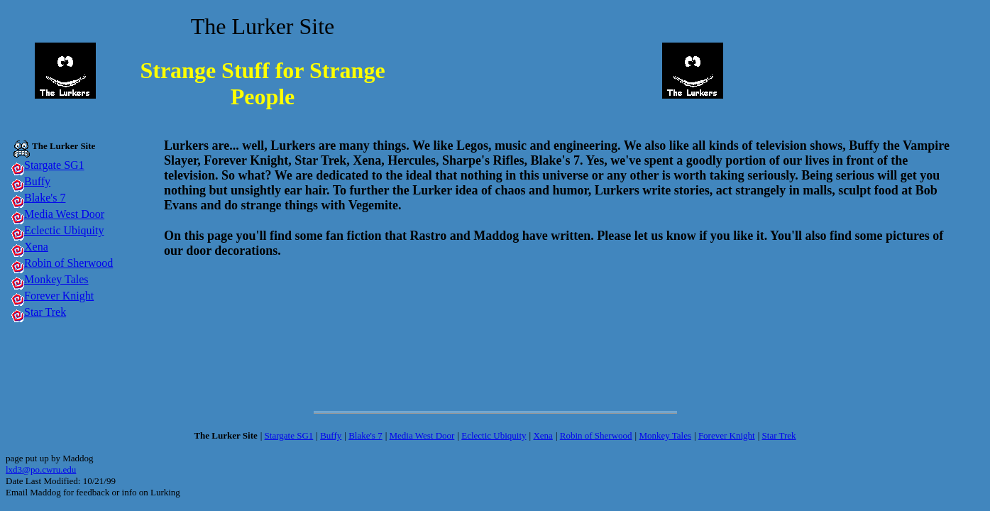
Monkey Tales (56, 279)
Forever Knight (59, 296)
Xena (36, 247)
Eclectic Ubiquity (64, 230)
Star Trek (45, 312)
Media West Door (64, 214)
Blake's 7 (44, 198)
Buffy (37, 181)
